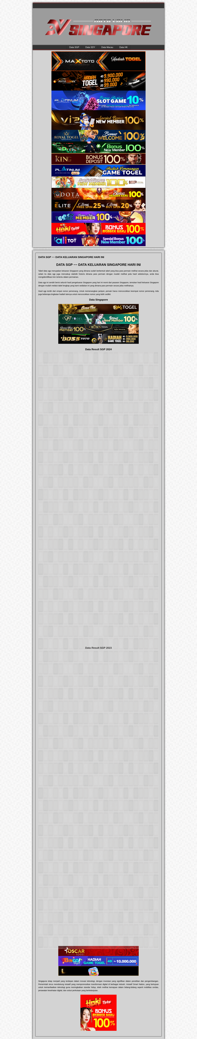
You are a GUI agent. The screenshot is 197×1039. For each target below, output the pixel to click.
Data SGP (74, 47)
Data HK (123, 47)
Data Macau (107, 47)
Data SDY (90, 47)
